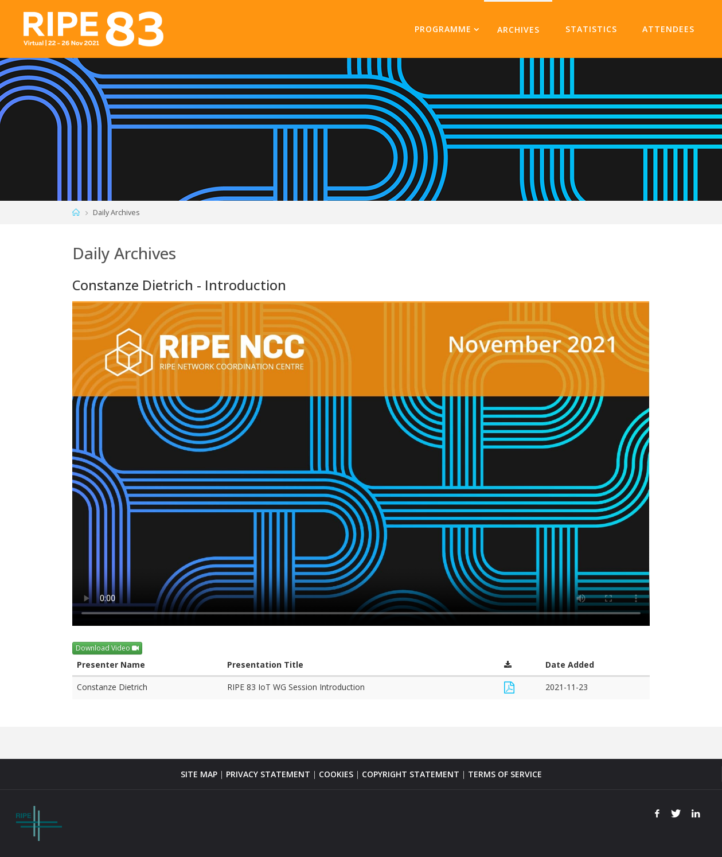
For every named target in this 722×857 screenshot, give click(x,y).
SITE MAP (199, 774)
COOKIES (336, 774)
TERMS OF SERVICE (505, 774)
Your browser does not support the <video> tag (361, 463)
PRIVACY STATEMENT (268, 774)
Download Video (107, 648)
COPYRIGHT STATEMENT (410, 774)
